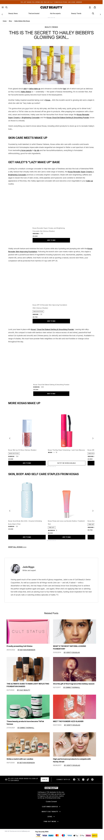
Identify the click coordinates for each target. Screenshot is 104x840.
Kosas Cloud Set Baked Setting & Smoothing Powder (68, 116)
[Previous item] (9, 438)
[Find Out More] (51, 821)
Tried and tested (33, 13)
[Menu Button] (3, 7)
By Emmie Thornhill (71, 687)
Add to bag (51, 238)
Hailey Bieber (26, 90)
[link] (90, 7)
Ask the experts (55, 13)
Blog (10, 19)
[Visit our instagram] (83, 779)
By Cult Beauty (23, 690)
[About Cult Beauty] (51, 811)
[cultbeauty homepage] (51, 7)
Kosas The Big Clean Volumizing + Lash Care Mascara (66, 450)
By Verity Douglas (72, 652)
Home (5, 19)
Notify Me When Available (66, 463)
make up (89, 179)
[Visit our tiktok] (88, 779)
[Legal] (51, 816)
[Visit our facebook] (74, 779)
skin (25, 87)
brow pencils (27, 149)
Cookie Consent (51, 801)
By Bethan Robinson (26, 649)
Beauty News (13, 13)
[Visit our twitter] (78, 779)
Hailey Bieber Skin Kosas (22, 19)
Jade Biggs (28, 566)
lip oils (36, 149)
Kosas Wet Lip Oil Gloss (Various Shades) (22, 450)
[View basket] (97, 7)
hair (64, 87)
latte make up (34, 87)
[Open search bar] (6, 7)
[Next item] (92, 438)
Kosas (47, 99)
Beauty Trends (76, 13)
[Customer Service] (51, 806)
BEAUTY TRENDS (51, 25)
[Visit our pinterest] (92, 779)
